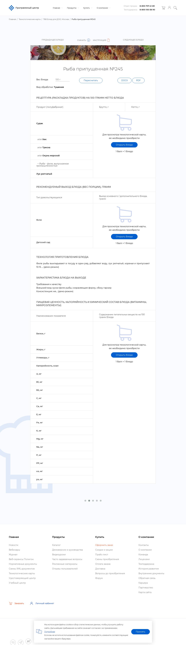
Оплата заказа (102, 564)
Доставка (100, 568)
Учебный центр (17, 583)
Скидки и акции (104, 549)
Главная (57, 8)
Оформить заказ (104, 545)
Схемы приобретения (107, 559)
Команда (143, 554)
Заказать (16, 603)
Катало (56, 545)
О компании (103, 8)
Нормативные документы (23, 564)
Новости (13, 545)
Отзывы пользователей (65, 568)
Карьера (143, 583)
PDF (138, 80)
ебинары (14, 549)
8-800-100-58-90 (147, 10)
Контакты (143, 545)
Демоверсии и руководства (67, 549)
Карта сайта (144, 592)
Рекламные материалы (64, 564)
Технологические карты (22, 573)
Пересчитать (91, 80)
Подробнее (49, 632)
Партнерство (145, 587)
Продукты (72, 8)
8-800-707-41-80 (147, 6)
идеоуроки (59, 554)
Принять (140, 631)
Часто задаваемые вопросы (67, 559)
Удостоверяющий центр (22, 578)
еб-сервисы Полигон (21, 559)
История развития (148, 568)
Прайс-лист (101, 554)
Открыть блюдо (124, 144)
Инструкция (101, 40)
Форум (99, 578)
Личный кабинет (42, 603)
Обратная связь (146, 578)
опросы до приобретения (110, 573)
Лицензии (144, 559)
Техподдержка (146, 564)
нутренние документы (151, 573)
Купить (87, 8)
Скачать (83, 40)
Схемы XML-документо (22, 568)
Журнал (13, 554)
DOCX (124, 80)
